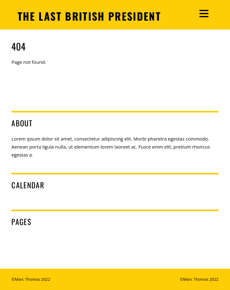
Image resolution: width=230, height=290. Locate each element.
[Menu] (203, 13)
